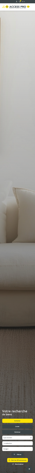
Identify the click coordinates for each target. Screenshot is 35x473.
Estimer (17, 433)
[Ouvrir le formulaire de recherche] (17, 456)
